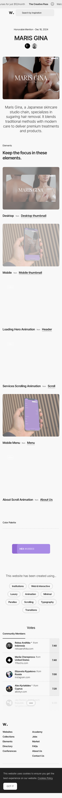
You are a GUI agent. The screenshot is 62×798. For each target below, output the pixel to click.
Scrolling (28, 602)
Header (47, 329)
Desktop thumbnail (33, 215)
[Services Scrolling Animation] (31, 358)
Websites (7, 731)
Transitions (31, 610)
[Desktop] (31, 188)
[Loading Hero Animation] (31, 302)
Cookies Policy (45, 778)
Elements (7, 741)
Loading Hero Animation (19, 329)
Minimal (47, 594)
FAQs (35, 746)
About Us (46, 499)
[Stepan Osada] (27, 46)
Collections (8, 736)
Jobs (34, 736)
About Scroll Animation (18, 499)
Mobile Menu (11, 442)
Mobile (7, 272)
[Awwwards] (11, 12)
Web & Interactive (40, 586)
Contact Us (38, 755)
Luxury (14, 594)
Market (36, 741)
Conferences (9, 751)
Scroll (51, 386)
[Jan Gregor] (34, 46)
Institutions (18, 586)
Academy (37, 731)
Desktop (8, 215)
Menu (31, 442)
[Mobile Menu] (31, 415)
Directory (8, 746)
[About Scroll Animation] (31, 472)
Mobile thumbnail (30, 272)
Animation (30, 594)
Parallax (12, 602)
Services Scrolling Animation (22, 386)
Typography (47, 602)
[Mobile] (31, 245)
